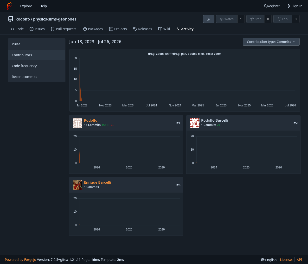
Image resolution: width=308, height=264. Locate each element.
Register (271, 6)
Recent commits (24, 76)
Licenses (287, 259)
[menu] (271, 42)
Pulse (16, 44)
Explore (26, 6)
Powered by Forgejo (20, 259)
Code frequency (24, 65)
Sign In (295, 6)
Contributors (22, 55)
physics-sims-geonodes (55, 19)
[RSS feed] (208, 19)
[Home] (9, 6)
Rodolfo (22, 19)
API (299, 259)
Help (43, 6)
